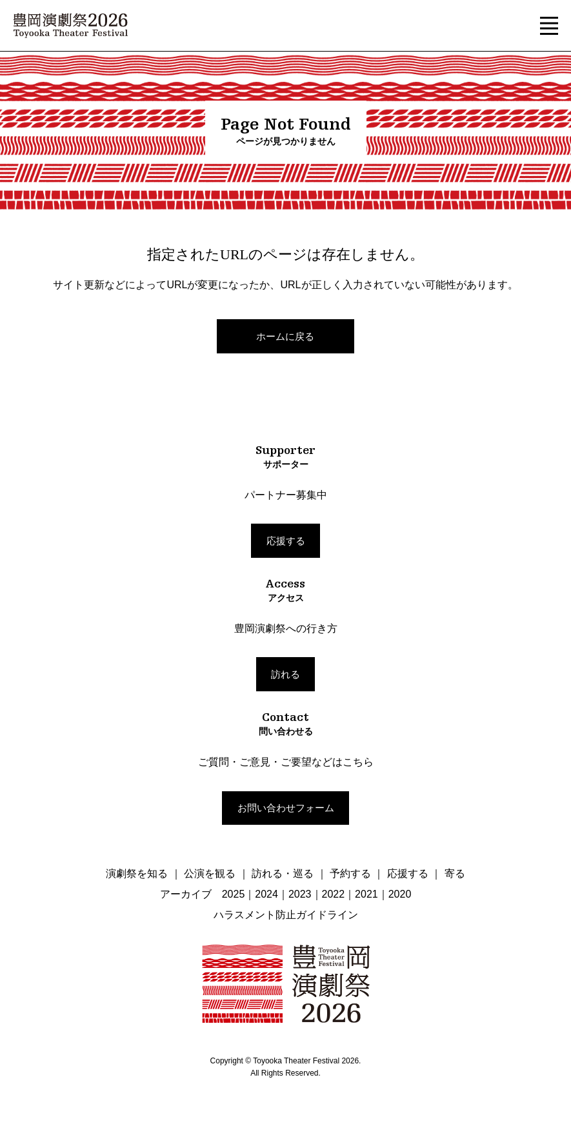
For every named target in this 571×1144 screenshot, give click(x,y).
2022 (333, 894)
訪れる (285, 674)
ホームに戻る (285, 336)
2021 (366, 894)
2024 (266, 894)
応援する (285, 540)
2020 (400, 894)
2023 (300, 894)
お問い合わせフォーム (285, 807)
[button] (549, 26)
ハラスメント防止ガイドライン (286, 914)
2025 (233, 894)
